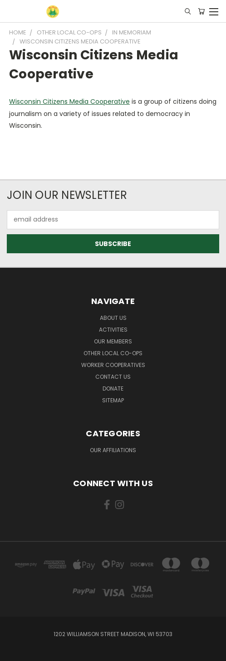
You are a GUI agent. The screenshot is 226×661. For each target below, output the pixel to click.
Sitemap (113, 400)
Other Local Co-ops (113, 353)
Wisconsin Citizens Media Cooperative (69, 101)
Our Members (113, 341)
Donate (113, 388)
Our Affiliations (113, 450)
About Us (113, 318)
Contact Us (113, 377)
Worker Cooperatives (113, 365)
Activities (113, 329)
